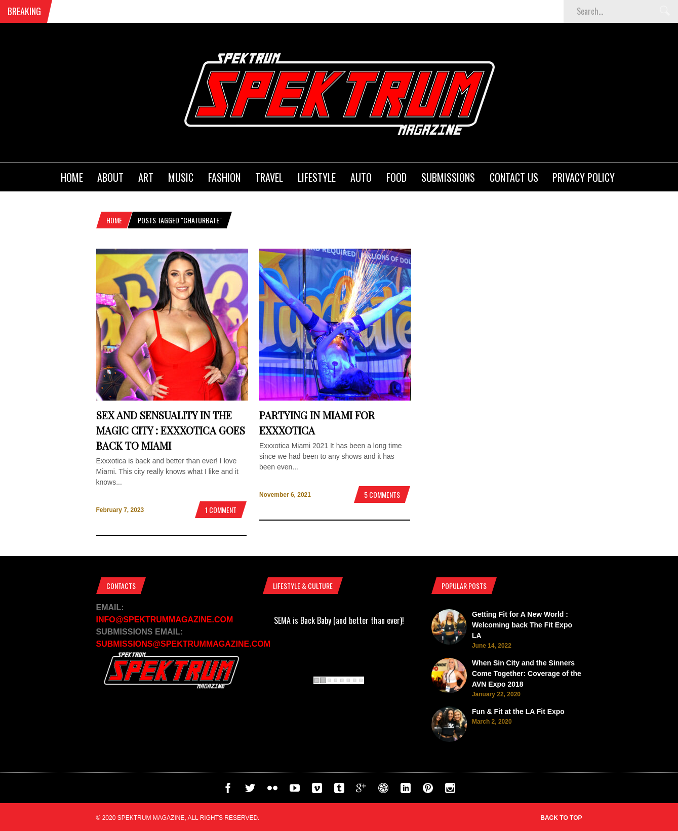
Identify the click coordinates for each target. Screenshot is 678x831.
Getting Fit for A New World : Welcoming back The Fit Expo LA (522, 625)
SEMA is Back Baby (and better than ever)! (339, 620)
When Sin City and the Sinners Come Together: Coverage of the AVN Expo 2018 (526, 673)
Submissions (448, 177)
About (110, 177)
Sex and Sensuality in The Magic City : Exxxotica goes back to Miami (170, 430)
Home (72, 177)
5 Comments (382, 494)
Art (145, 177)
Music (180, 177)
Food (396, 177)
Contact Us (514, 177)
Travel (269, 177)
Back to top (561, 817)
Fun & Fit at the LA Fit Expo (518, 711)
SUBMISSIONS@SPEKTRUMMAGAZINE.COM (183, 644)
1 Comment (220, 509)
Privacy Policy (583, 177)
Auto (361, 177)
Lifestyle (317, 177)
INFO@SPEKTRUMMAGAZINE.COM (164, 619)
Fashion (224, 177)
